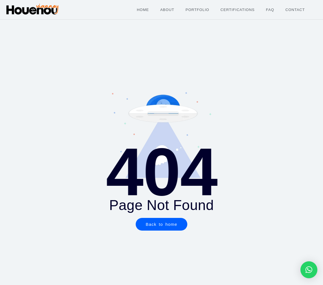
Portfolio (197, 10)
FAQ (270, 10)
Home (143, 10)
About (167, 10)
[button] (308, 269)
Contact (295, 10)
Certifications (238, 10)
